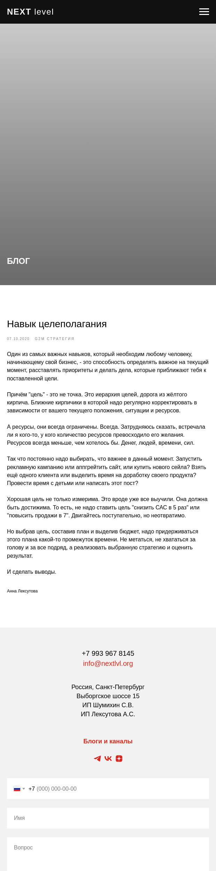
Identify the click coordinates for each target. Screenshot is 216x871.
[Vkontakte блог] (108, 758)
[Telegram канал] (97, 758)
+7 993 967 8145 (108, 653)
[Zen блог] (119, 758)
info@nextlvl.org (108, 663)
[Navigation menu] (204, 11)
